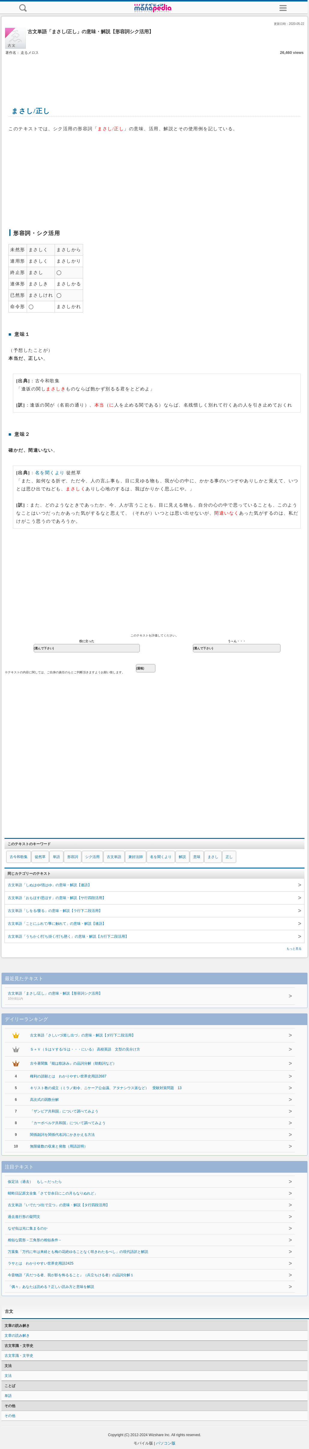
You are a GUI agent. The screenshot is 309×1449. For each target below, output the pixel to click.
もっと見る (294, 948)
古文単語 (114, 857)
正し (229, 857)
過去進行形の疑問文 (24, 1217)
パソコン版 (166, 1443)
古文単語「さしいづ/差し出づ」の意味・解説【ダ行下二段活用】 (82, 1035)
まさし (213, 857)
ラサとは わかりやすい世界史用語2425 (41, 1263)
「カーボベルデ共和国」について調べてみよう (68, 1123)
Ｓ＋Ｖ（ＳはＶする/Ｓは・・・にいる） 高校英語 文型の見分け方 (85, 1049)
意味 (196, 857)
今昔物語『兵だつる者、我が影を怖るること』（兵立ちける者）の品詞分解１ (71, 1275)
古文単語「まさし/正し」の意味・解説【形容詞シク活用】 (138, 996)
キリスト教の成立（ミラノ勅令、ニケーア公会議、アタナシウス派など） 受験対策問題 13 (106, 1088)
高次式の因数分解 (44, 1100)
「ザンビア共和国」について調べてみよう (64, 1111)
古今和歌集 (19, 857)
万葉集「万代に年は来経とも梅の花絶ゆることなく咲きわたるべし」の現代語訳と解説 (78, 1252)
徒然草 (40, 857)
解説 (182, 857)
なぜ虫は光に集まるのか (27, 1228)
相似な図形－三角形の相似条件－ (35, 1240)
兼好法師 (135, 857)
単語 (56, 857)
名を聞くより (50, 472)
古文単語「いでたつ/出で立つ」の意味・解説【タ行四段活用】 (59, 1205)
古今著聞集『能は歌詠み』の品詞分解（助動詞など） (73, 1063)
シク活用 (92, 857)
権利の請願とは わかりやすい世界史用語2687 (68, 1076)
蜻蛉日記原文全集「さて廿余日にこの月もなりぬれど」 (53, 1193)
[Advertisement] (154, 74)
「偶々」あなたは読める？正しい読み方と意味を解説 (51, 1287)
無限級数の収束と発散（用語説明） (59, 1146)
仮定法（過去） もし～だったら (35, 1182)
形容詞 (72, 857)
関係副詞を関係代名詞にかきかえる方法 (62, 1135)
